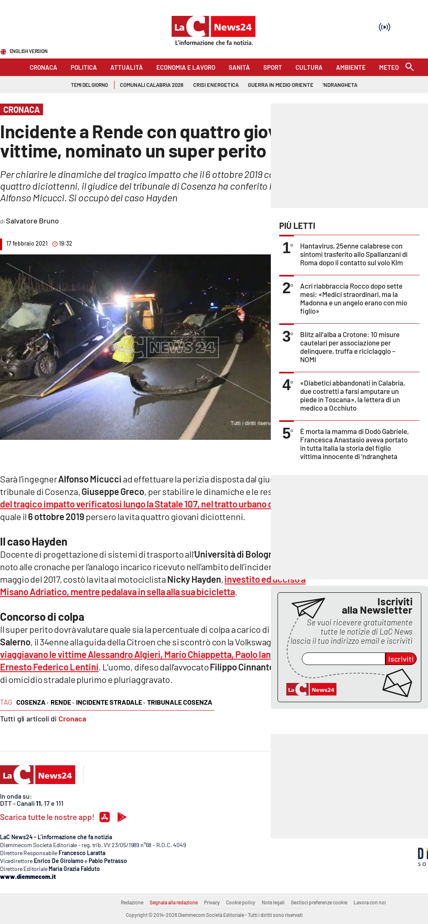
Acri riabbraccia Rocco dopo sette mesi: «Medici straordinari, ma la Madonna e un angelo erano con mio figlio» (353, 298)
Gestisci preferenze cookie (319, 902)
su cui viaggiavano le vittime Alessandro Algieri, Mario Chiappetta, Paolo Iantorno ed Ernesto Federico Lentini (153, 654)
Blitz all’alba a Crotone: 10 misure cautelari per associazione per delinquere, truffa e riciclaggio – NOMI (350, 346)
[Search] (409, 67)
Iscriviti (401, 658)
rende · (62, 702)
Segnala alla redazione (174, 902)
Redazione (132, 902)
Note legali (273, 902)
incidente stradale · (110, 702)
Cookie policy (240, 902)
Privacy (212, 902)
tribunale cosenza (179, 702)
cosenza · (32, 702)
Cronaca (72, 718)
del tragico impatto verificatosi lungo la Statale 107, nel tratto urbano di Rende (151, 503)
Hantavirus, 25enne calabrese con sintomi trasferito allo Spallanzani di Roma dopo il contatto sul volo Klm (354, 254)
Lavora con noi (370, 902)
